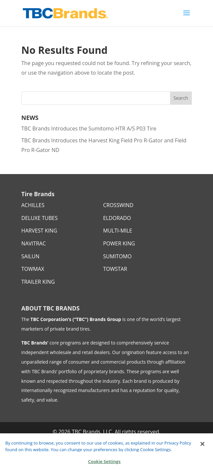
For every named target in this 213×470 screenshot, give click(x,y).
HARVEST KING (39, 230)
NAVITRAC (33, 243)
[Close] (202, 447)
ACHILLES (33, 205)
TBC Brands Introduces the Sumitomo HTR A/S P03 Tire (89, 128)
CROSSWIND (118, 205)
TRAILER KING (38, 281)
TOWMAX (32, 268)
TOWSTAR (115, 268)
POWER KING (119, 243)
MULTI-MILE (117, 230)
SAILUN (30, 256)
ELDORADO (117, 218)
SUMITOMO (117, 256)
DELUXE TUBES (39, 218)
